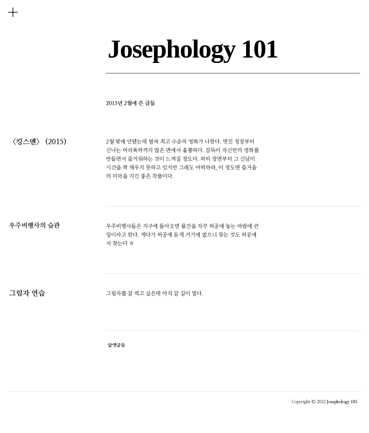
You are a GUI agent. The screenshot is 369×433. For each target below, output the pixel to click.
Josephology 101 (193, 49)
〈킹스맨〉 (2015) (38, 142)
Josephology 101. (342, 402)
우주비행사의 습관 (34, 226)
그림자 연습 (27, 293)
